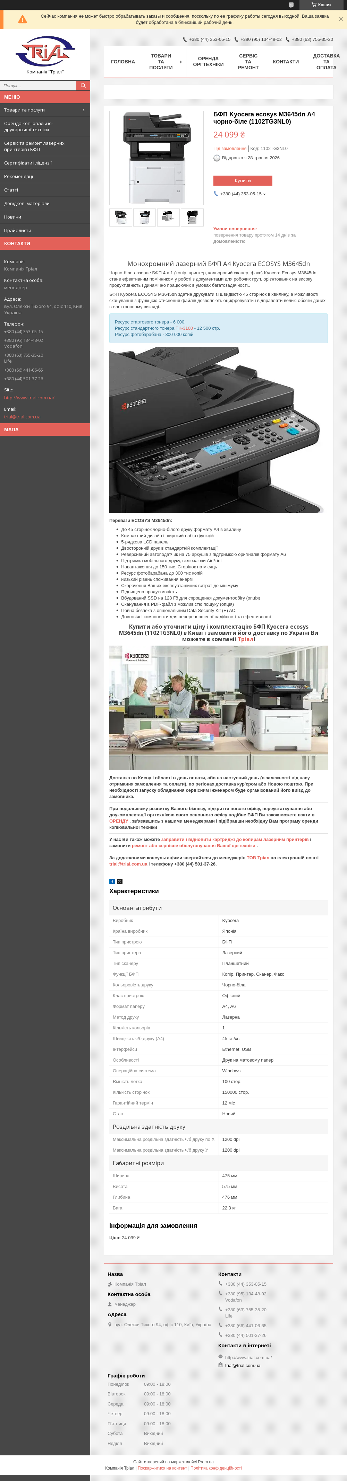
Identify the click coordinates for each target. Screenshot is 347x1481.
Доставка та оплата (326, 61)
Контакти (286, 61)
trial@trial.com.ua (22, 417)
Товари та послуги (24, 110)
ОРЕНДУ (119, 821)
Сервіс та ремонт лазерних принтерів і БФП (34, 146)
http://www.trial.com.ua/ (29, 397)
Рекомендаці (18, 176)
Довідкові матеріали (27, 203)
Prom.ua (206, 1462)
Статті (11, 190)
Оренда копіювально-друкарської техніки (28, 126)
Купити (243, 180)
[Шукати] (83, 85)
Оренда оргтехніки (208, 61)
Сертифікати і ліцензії (28, 163)
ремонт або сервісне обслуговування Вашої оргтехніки (194, 845)
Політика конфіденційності (216, 1468)
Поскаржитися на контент (162, 1468)
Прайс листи (17, 230)
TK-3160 (184, 328)
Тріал (246, 639)
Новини (12, 217)
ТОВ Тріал (259, 857)
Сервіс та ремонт (248, 61)
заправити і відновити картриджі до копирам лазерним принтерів (235, 839)
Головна (123, 61)
